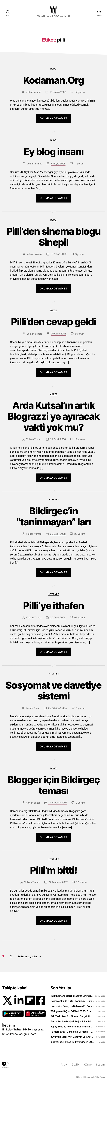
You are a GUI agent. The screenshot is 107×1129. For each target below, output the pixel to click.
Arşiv (64, 1109)
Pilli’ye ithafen (53, 650)
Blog (53, 114)
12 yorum (81, 927)
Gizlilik (75, 1109)
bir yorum (80, 137)
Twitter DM (20, 1074)
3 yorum (79, 299)
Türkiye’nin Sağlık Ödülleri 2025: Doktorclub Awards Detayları (72, 1056)
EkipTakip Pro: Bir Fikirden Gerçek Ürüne (72, 1061)
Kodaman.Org (53, 125)
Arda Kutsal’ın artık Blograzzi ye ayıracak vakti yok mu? (53, 461)
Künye (88, 1109)
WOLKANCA (53, 9)
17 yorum (79, 484)
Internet (53, 544)
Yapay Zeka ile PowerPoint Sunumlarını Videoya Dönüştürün (72, 1071)
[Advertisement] (53, 48)
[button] (13, 1058)
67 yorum (79, 662)
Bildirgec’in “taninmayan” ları (53, 562)
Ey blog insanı (54, 196)
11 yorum (79, 208)
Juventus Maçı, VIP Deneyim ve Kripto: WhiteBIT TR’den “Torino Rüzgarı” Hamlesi (72, 1081)
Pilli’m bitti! (53, 915)
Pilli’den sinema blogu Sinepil (53, 282)
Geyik (53, 355)
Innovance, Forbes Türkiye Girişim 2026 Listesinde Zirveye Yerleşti (72, 1087)
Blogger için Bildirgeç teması (53, 830)
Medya (54, 439)
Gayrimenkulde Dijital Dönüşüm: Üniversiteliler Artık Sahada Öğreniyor (72, 1046)
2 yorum (80, 847)
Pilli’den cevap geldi (53, 366)
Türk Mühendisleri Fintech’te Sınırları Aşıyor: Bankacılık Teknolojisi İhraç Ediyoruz (72, 1040)
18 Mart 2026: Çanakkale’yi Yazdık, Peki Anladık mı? (72, 1076)
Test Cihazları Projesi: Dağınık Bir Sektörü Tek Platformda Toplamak (72, 1066)
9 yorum (79, 378)
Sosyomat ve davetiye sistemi (53, 736)
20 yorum (79, 578)
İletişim (100, 1109)
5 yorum (80, 753)
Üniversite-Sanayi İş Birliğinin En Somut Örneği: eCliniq (72, 1051)
